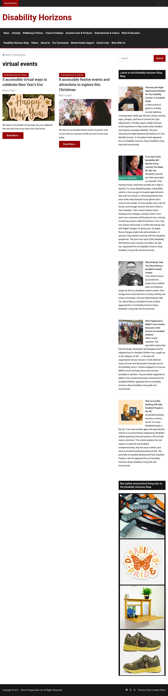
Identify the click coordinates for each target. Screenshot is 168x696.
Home (6, 55)
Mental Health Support (82, 43)
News (6, 33)
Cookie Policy (159, 690)
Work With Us (118, 43)
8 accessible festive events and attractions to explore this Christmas (84, 84)
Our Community (60, 43)
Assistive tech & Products (79, 33)
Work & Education (131, 33)
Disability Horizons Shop (16, 43)
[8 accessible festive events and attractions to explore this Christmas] (85, 112)
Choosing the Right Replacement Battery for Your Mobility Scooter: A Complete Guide (155, 94)
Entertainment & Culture (106, 33)
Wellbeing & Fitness (33, 33)
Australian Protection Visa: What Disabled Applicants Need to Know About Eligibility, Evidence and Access (67, 3)
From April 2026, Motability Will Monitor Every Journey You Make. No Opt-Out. (154, 163)
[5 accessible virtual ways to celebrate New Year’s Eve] (28, 107)
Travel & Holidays (54, 33)
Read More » (13, 135)
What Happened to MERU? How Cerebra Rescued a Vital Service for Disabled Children (155, 328)
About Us (45, 43)
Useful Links (102, 43)
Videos (34, 43)
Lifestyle (16, 33)
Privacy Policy (144, 690)
